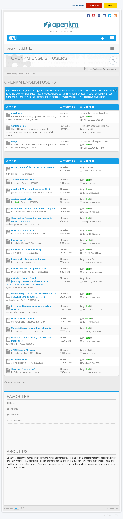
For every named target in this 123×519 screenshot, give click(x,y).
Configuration (18, 125)
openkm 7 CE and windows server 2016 (30, 189)
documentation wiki (65, 90)
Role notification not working (26, 249)
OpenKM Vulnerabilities (23, 318)
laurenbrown (20, 211)
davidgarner (14, 224)
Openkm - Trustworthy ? (23, 369)
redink (17, 243)
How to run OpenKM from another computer (33, 208)
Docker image (18, 240)
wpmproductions (22, 271)
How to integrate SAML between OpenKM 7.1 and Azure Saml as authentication (33, 295)
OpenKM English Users (30, 82)
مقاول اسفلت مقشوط (21, 199)
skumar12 (20, 321)
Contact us (13, 414)
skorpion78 (19, 233)
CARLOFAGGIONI (23, 192)
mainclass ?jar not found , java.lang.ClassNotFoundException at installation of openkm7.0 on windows (27, 281)
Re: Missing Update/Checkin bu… (95, 125)
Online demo (77, 5)
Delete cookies (14, 420)
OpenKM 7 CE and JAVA (22, 230)
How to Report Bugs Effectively (91, 96)
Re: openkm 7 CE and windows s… (96, 113)
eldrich (88, 129)
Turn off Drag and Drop (22, 179)
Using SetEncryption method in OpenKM (31, 328)
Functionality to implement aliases (28, 259)
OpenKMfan (13, 299)
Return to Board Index (15, 382)
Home (11, 403)
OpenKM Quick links (19, 48)
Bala (16, 372)
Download (94, 5)
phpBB (16, 508)
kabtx (18, 252)
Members (12, 408)
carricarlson (13, 312)
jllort (87, 116)
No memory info (19, 359)
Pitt (10, 287)
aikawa (17, 262)
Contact (110, 5)
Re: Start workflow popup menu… (95, 141)
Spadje (11, 343)
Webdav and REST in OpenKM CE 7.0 (28, 268)
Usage (14, 141)
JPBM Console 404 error (23, 350)
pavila (88, 240)
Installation (17, 113)
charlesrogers (20, 331)
